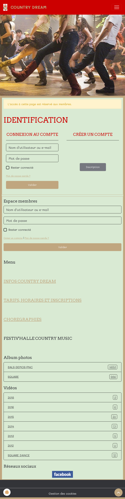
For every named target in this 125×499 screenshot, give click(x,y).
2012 (62, 445)
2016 (62, 407)
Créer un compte (13, 238)
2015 (62, 416)
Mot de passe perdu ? (18, 175)
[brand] (25, 7)
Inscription (93, 167)
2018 (62, 397)
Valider (32, 184)
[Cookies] (7, 492)
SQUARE (62, 376)
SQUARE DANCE (62, 455)
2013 (62, 436)
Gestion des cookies (62, 493)
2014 (62, 426)
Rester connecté (22, 167)
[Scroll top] (118, 492)
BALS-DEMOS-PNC (62, 367)
